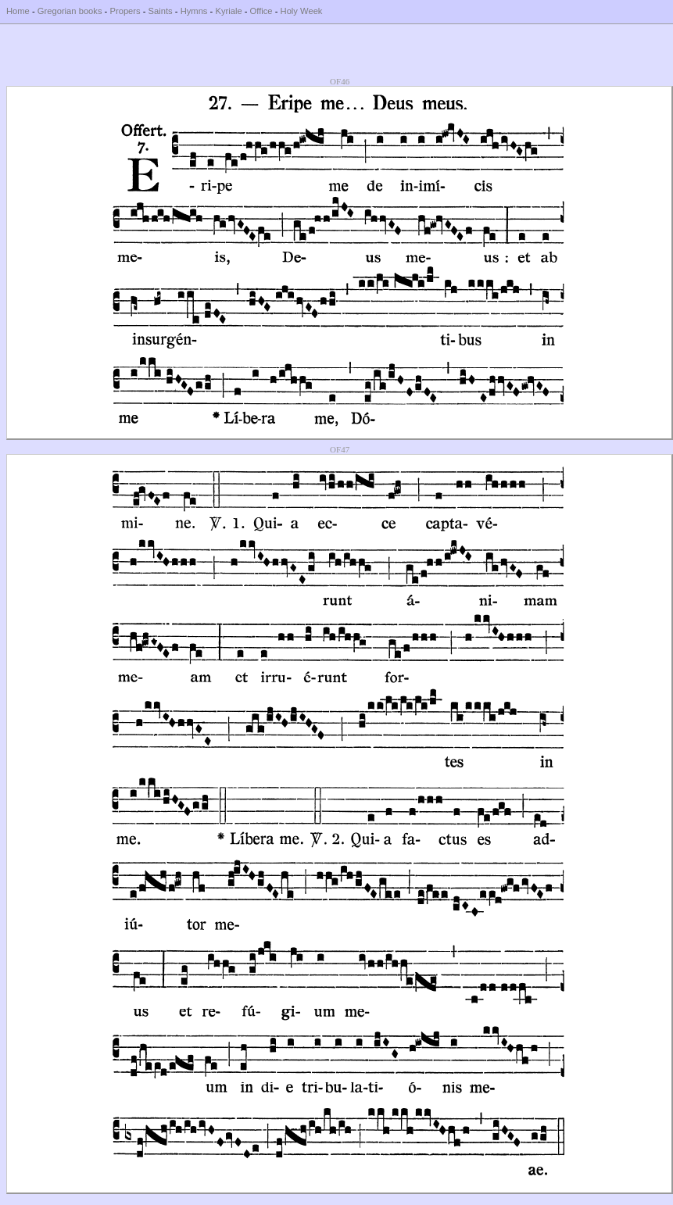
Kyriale (228, 11)
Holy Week (302, 11)
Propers (124, 11)
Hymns (194, 11)
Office (261, 11)
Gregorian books (70, 11)
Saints (161, 11)
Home (18, 11)
